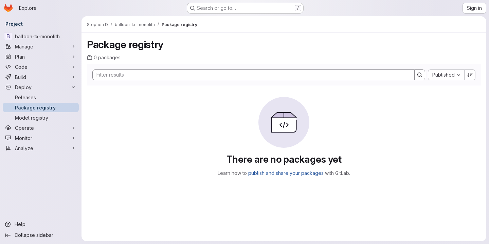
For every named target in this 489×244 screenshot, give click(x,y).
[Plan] (41, 56)
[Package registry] (41, 107)
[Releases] (41, 97)
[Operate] (41, 128)
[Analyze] (41, 148)
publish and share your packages (286, 173)
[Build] (41, 77)
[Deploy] (41, 87)
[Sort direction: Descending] (470, 74)
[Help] (41, 224)
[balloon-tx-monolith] (41, 36)
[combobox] (446, 74)
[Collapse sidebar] (41, 235)
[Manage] (41, 46)
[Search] (250, 75)
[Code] (41, 67)
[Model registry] (41, 117)
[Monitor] (41, 138)
